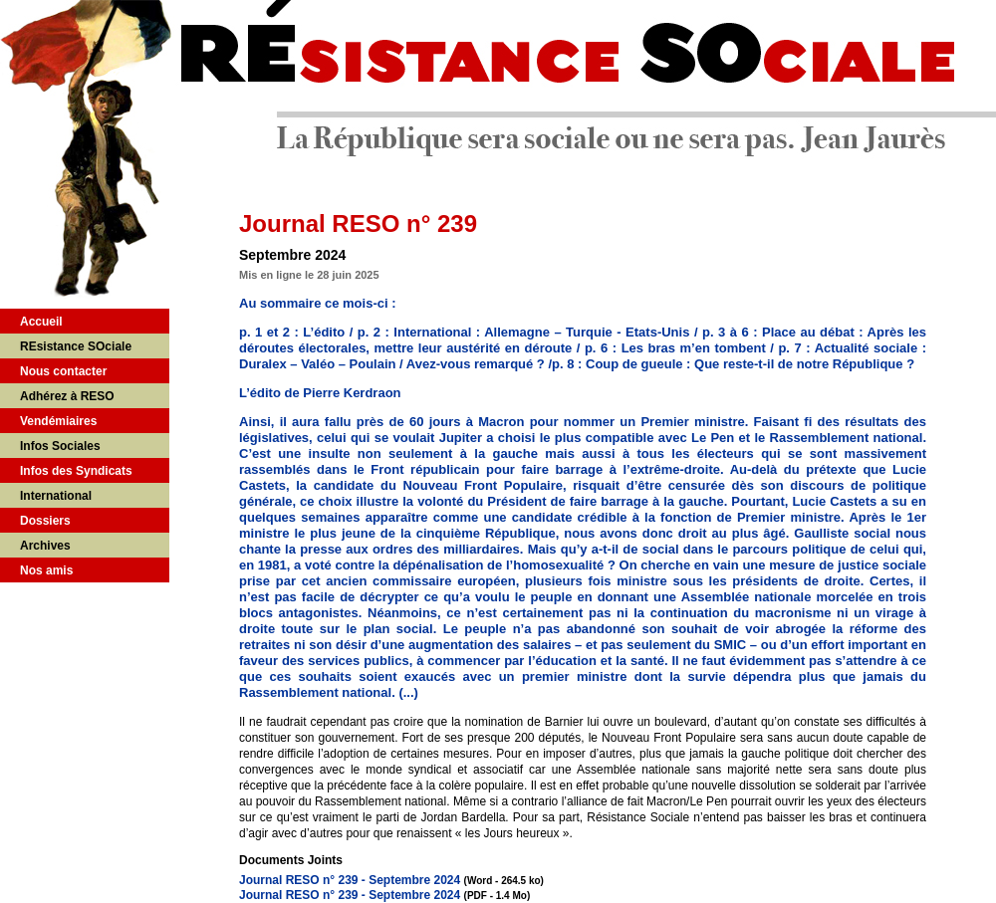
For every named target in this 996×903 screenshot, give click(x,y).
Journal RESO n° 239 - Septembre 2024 (349, 880)
